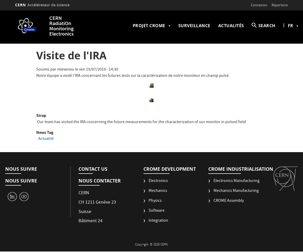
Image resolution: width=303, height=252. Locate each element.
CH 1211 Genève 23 (97, 202)
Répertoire (280, 5)
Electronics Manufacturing (236, 181)
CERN (42, 4)
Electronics (158, 181)
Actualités (231, 25)
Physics (155, 201)
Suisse (84, 212)
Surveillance (194, 25)
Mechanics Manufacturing (236, 191)
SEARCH (266, 25)
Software (157, 211)
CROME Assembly (229, 201)
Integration (158, 221)
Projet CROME (149, 25)
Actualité (46, 139)
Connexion (259, 5)
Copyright (142, 244)
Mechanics (158, 191)
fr (290, 25)
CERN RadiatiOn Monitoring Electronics (61, 26)
